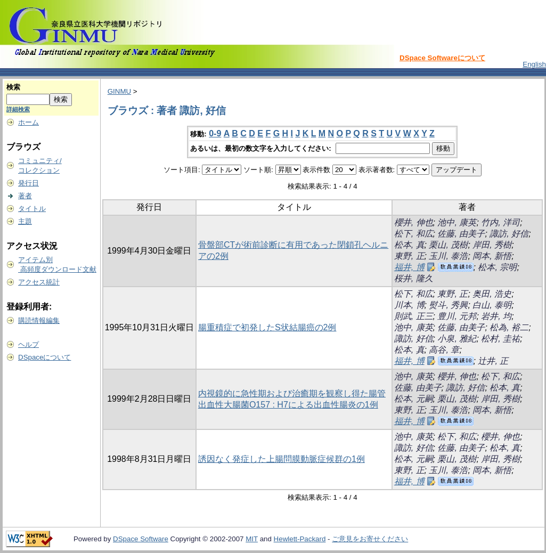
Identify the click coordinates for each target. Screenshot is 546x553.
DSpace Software (140, 539)
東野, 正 (409, 256)
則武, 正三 (413, 316)
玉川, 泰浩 (448, 256)
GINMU (119, 91)
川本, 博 (409, 305)
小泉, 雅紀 (456, 338)
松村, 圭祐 (500, 338)
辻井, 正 (493, 360)
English (534, 64)
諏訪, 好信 (509, 233)
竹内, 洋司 (500, 222)
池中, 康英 (456, 222)
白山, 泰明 (491, 305)
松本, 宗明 (497, 267)
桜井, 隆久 (413, 278)
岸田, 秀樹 (491, 244)
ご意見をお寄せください (370, 539)
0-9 (215, 133)
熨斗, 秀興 (448, 305)
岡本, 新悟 (491, 256)
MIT (252, 539)
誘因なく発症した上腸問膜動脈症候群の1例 (281, 458)
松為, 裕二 (509, 327)
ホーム (28, 122)
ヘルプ (28, 344)
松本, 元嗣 (413, 398)
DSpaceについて (44, 357)
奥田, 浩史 (491, 293)
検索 (13, 87)
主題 (25, 221)
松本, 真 (409, 244)
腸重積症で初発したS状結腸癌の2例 (267, 327)
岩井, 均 (496, 316)
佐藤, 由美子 (461, 233)
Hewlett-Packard (300, 539)
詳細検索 (18, 109)
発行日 (28, 183)
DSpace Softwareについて (442, 58)
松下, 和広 (413, 233)
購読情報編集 (39, 320)
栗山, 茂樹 (448, 244)
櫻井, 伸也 (413, 222)
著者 (25, 196)
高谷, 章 (444, 349)
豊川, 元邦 (456, 316)
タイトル (32, 209)
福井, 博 (409, 267)
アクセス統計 (39, 282)
